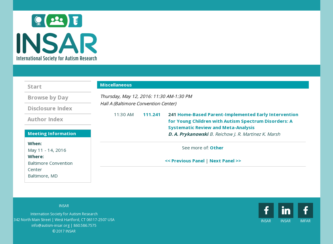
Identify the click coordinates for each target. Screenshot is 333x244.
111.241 (152, 114)
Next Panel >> (225, 161)
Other (217, 148)
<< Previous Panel (184, 161)
